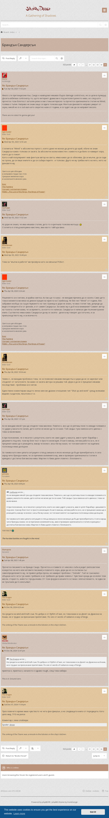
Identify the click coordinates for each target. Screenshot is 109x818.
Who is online (13, 767)
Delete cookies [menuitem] (92, 791)
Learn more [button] (19, 813)
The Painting (7, 186)
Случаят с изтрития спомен (14, 189)
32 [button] (94, 65)
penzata (5, 474)
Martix (4, 79)
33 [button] (97, 65)
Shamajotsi (6, 549)
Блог (4, 184)
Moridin (5, 641)
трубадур (6, 208)
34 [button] (101, 65)
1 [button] (82, 65)
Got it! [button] (93, 812)
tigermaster (6, 132)
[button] (74, 64)
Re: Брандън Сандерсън (15, 85)
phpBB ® (46, 802)
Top (106, 791)
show (12, 724)
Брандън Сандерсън (19, 44)
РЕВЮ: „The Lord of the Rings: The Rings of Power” (23, 191)
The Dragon (7, 597)
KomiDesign (72, 802)
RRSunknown (7, 245)
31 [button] (90, 65)
